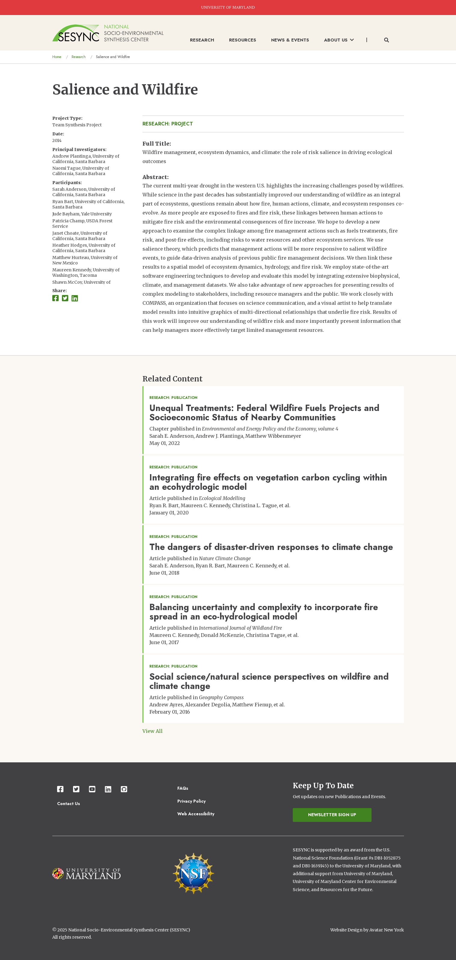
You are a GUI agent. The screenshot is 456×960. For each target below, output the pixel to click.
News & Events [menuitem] (290, 40)
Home (56, 57)
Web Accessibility (195, 814)
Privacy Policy (191, 801)
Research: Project (167, 123)
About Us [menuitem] (339, 40)
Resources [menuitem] (242, 40)
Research (79, 57)
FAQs (182, 788)
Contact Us (68, 804)
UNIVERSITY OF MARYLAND (228, 7)
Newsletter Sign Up (332, 815)
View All (152, 731)
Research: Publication (173, 397)
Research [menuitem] (202, 40)
